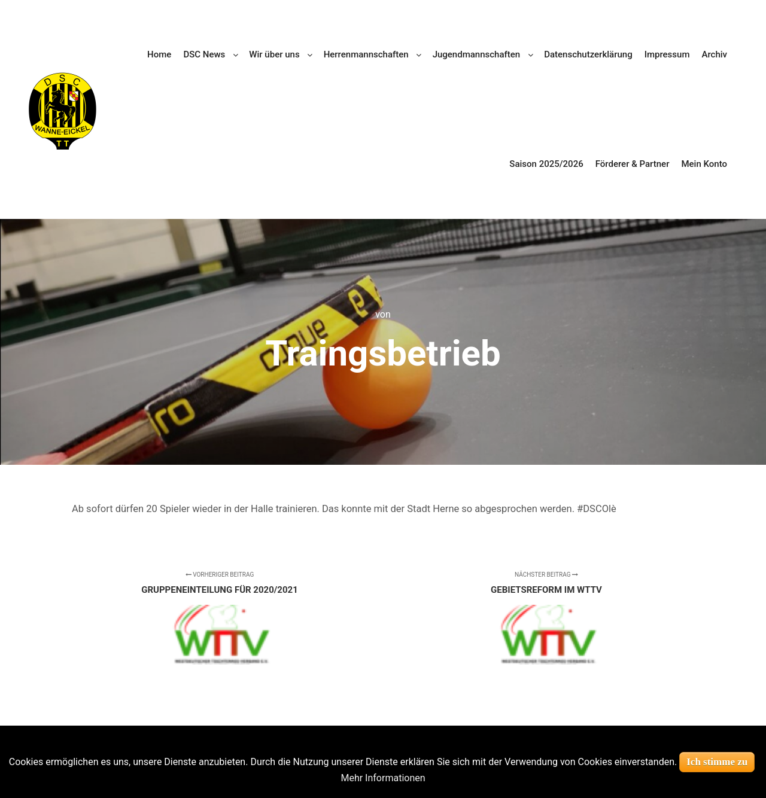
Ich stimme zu (716, 761)
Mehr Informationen (383, 778)
